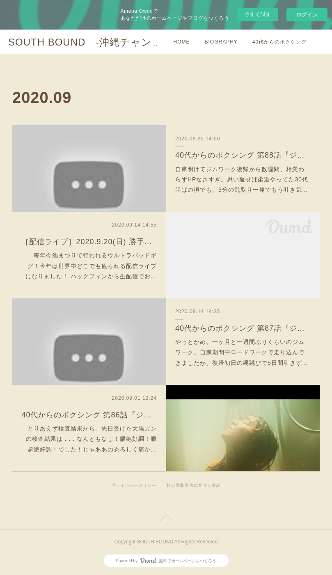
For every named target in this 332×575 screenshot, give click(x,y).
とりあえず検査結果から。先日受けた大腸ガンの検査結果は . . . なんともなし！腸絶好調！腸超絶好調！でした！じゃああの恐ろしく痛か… (91, 438)
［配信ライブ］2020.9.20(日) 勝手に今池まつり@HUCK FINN (89, 242)
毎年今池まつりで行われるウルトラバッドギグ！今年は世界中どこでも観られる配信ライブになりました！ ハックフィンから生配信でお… (91, 265)
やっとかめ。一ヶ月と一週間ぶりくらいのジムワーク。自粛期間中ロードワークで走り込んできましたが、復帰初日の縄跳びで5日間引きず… (241, 352)
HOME (182, 42)
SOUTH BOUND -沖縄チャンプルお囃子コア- (118, 42)
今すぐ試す (258, 14)
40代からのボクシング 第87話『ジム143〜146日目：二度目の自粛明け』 (243, 328)
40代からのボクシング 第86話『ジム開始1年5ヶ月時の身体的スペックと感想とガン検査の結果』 (89, 415)
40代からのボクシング (279, 42)
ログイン (307, 14)
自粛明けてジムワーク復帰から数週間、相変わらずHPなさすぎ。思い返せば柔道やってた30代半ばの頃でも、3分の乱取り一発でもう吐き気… (241, 179)
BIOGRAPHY (221, 42)
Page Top (166, 519)
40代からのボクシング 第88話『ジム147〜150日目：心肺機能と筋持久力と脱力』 (243, 155)
